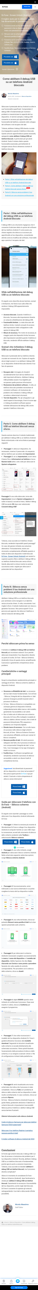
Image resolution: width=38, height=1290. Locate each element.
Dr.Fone (23, 774)
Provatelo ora (8, 57)
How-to (6, 1222)
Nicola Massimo (13, 93)
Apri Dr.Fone (19, 1287)
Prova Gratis (17, 786)
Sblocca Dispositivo (26, 96)
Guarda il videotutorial (10, 69)
